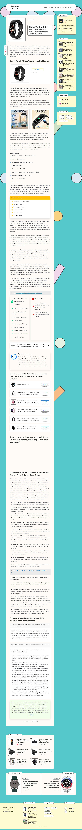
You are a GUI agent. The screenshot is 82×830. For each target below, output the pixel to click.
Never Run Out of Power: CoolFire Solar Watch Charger (68, 70)
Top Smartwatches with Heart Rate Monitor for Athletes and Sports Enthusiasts (68, 63)
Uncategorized (63, 121)
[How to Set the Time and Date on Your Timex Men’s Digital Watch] (60, 44)
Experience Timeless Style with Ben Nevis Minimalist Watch (33, 816)
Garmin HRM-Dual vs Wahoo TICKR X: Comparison (22, 752)
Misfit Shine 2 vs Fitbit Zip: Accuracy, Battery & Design (45, 742)
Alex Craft (68, 19)
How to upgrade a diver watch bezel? (68, 50)
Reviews (57, 7)
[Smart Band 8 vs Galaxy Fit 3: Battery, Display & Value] (25, 810)
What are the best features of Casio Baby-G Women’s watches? (67, 56)
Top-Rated (50, 7)
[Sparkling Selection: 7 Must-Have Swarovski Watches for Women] (60, 75)
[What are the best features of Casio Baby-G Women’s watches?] (60, 56)
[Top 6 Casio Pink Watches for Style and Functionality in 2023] (60, 87)
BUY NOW (37, 71)
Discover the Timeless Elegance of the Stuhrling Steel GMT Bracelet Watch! (53, 786)
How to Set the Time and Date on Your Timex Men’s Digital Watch (68, 44)
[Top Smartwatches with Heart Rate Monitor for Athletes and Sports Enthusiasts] (60, 62)
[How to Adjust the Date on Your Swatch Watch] (60, 81)
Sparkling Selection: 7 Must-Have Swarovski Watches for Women (68, 75)
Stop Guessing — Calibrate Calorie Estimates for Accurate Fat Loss (32, 822)
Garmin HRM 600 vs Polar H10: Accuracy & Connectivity (45, 752)
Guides (62, 7)
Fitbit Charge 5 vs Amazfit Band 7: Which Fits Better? (21, 762)
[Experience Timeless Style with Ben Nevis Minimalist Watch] (25, 816)
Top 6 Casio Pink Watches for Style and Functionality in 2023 (68, 87)
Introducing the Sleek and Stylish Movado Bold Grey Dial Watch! (29, 786)
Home (45, 7)
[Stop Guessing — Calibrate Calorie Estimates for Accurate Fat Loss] (25, 822)
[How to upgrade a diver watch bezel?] (60, 50)
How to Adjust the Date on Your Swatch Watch (68, 81)
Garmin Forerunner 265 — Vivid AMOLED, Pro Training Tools (45, 762)
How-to (67, 7)
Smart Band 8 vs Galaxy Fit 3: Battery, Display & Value (22, 742)
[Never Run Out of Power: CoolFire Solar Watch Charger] (60, 70)
